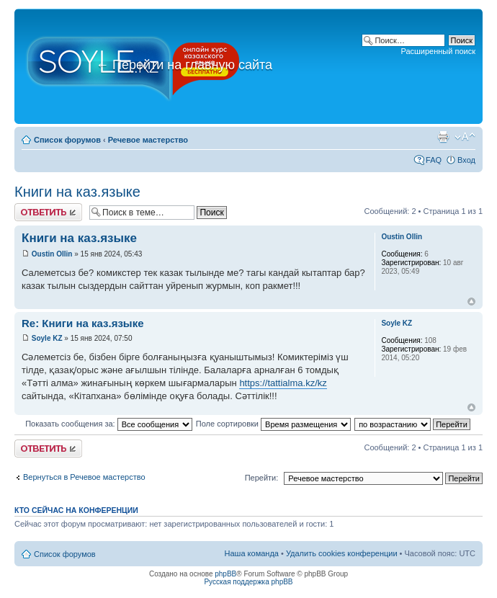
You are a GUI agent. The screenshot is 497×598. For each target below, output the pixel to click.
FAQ (434, 160)
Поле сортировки (273, 423)
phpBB (225, 574)
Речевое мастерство (148, 139)
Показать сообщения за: (108, 423)
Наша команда (252, 553)
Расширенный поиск (437, 51)
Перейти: (262, 477)
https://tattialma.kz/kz (282, 383)
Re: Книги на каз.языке (83, 323)
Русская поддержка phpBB (248, 582)
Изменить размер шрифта (465, 136)
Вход (466, 160)
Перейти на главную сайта (184, 65)
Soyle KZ (47, 338)
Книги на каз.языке (77, 192)
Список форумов (67, 139)
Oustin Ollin (52, 254)
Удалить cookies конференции (342, 553)
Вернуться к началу (471, 301)
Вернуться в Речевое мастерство (84, 477)
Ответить (48, 212)
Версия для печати (443, 136)
